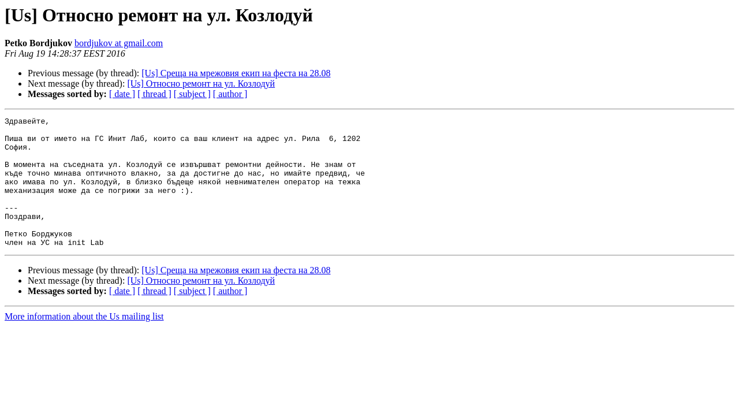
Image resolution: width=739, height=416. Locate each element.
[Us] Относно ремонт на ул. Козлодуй (201, 83)
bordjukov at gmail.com (118, 43)
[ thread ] (154, 94)
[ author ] (230, 94)
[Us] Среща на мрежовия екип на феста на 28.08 (235, 73)
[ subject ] (192, 94)
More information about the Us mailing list (84, 342)
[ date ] (122, 94)
